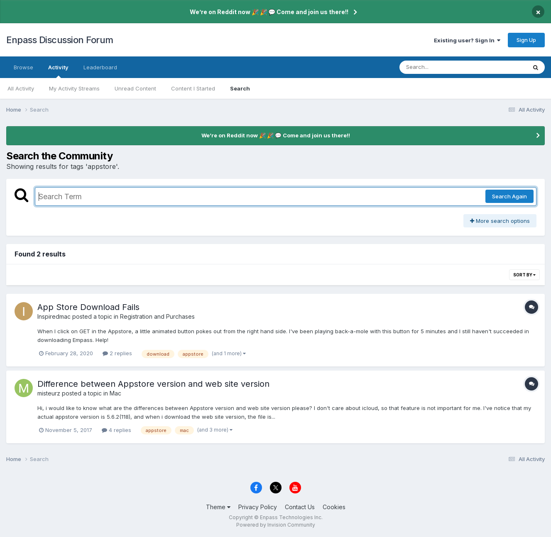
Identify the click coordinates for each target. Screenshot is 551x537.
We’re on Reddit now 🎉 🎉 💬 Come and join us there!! (269, 11)
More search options (500, 220)
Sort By (524, 274)
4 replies (116, 430)
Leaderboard (100, 67)
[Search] (440, 67)
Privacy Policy (257, 506)
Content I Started (193, 88)
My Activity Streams (74, 88)
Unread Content (135, 88)
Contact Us (300, 506)
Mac (115, 393)
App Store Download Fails (88, 307)
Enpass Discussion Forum (59, 39)
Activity (58, 71)
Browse (23, 67)
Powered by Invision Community (275, 525)
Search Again (509, 196)
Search (240, 88)
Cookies (334, 506)
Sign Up (526, 40)
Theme (218, 506)
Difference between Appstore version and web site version (153, 384)
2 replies (117, 353)
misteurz (48, 393)
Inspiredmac (54, 316)
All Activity (20, 88)
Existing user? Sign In (467, 40)
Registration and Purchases (157, 316)
